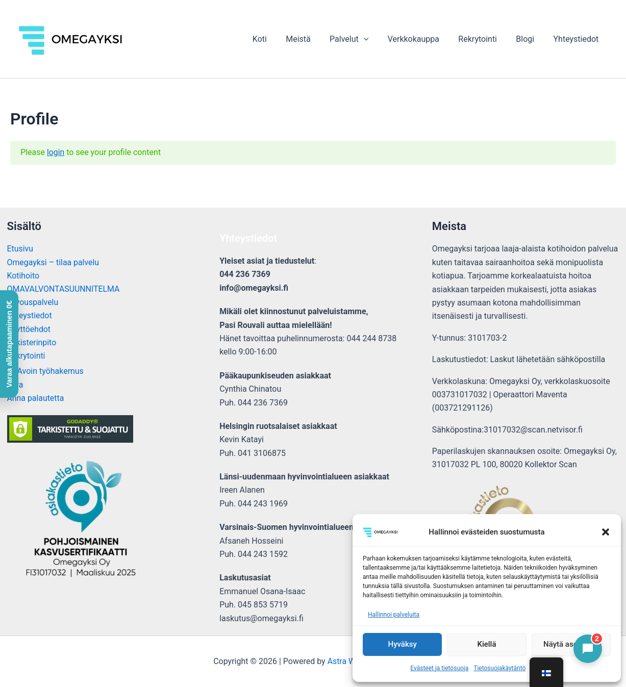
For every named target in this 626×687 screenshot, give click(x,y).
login (56, 152)
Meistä (313, 39)
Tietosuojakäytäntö (499, 668)
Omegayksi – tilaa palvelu (53, 262)
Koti (277, 39)
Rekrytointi (484, 39)
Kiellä (486, 644)
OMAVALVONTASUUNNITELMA (64, 289)
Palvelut (361, 39)
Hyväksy (402, 644)
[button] (605, 532)
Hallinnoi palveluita (393, 614)
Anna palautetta (36, 399)
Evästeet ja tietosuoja (439, 668)
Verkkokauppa (422, 39)
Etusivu (20, 248)
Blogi (529, 39)
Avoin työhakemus (50, 372)
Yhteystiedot (577, 39)
